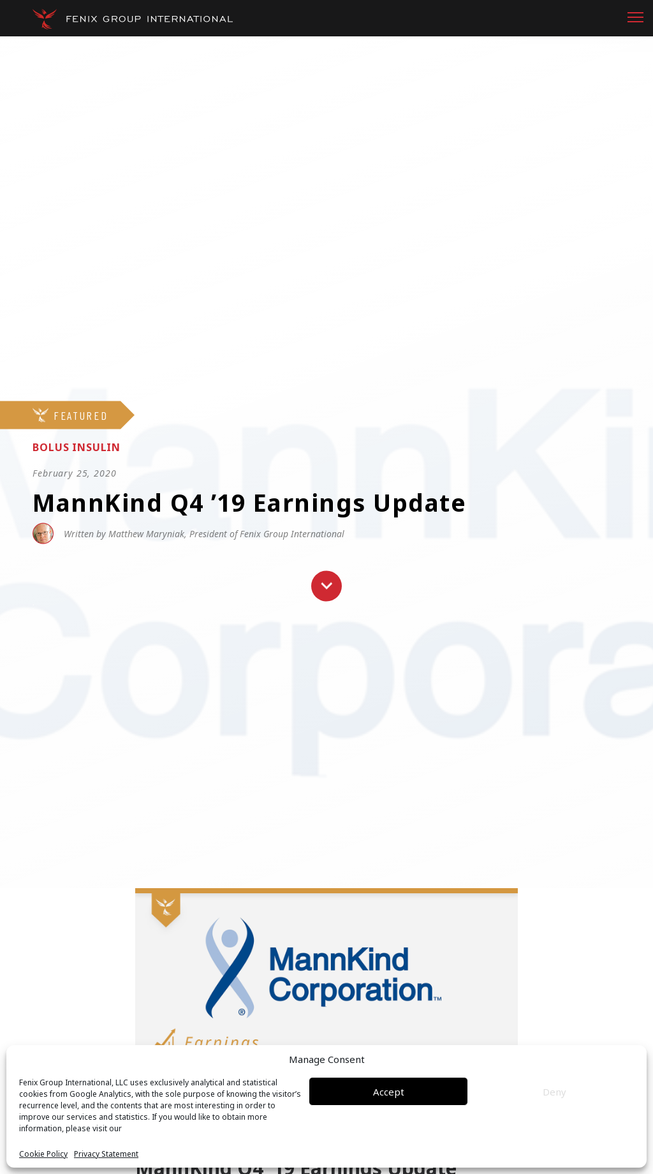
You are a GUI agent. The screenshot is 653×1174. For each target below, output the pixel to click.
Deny (554, 1091)
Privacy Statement (106, 1154)
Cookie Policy (43, 1154)
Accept (388, 1091)
